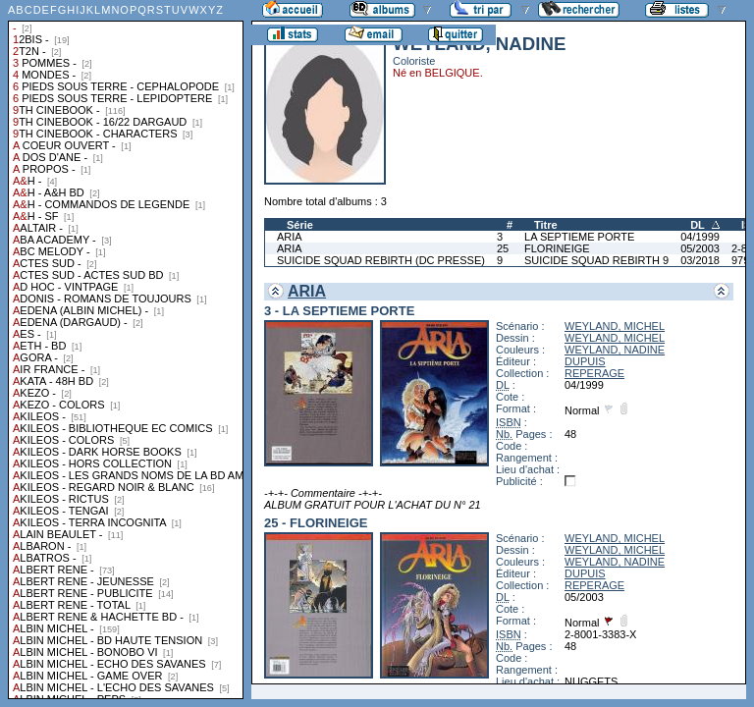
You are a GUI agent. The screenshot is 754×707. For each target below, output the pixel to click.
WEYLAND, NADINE (615, 349)
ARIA (289, 237)
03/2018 (700, 260)
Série (300, 225)
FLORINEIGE (557, 248)
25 (503, 248)
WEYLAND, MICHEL (615, 326)
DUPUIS (585, 361)
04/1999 (700, 237)
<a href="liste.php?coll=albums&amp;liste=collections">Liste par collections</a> (125, 349)
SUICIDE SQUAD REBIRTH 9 (596, 260)
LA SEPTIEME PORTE (579, 237)
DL (697, 225)
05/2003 (700, 248)
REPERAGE (594, 373)
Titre (546, 225)
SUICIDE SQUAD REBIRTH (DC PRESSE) (381, 260)
